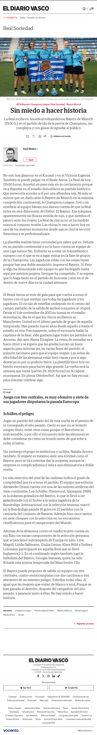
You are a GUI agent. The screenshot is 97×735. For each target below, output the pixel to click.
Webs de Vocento (86, 730)
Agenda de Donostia (79, 712)
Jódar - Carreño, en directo (33, 18)
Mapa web (44, 700)
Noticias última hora (52, 708)
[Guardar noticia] (27, 136)
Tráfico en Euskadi (48, 715)
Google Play (71, 688)
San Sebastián (32, 715)
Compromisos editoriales (61, 700)
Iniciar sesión (84, 9)
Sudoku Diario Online (80, 708)
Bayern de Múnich (64, 610)
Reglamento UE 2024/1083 (58, 697)
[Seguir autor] (29, 160)
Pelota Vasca (63, 712)
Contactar (12, 697)
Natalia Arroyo (9, 615)
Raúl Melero (30, 148)
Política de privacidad (15, 700)
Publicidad (32, 700)
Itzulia (38, 719)
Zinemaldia (14, 712)
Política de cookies (82, 700)
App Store (25, 688)
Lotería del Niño (48, 723)
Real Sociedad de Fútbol (44, 610)
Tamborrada (27, 719)
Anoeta (21, 615)
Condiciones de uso (81, 697)
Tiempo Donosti (12, 719)
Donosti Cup (87, 715)
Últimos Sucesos (14, 708)
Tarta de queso (28, 712)
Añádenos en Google (60, 136)
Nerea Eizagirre (81, 610)
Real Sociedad (18, 28)
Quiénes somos (26, 697)
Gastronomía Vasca (32, 708)
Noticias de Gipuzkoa (45, 712)
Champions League (23, 610)
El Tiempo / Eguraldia (14, 715)
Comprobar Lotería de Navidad (78, 719)
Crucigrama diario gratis (68, 715)
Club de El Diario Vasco (53, 719)
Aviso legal (39, 697)
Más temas (7, 610)
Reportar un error (83, 623)
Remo (65, 708)
